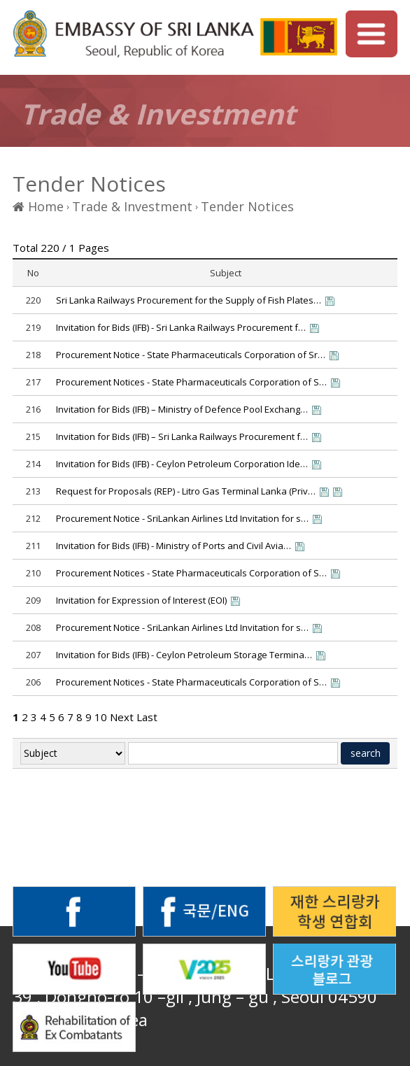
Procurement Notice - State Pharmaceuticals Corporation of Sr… (190, 354)
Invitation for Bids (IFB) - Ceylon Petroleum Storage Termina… (184, 654)
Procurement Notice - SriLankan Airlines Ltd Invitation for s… (182, 518)
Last (146, 717)
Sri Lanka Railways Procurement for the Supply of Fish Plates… (188, 300)
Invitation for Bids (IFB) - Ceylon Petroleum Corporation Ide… (182, 463)
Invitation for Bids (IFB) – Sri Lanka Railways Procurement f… (182, 436)
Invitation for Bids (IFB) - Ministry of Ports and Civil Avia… (173, 545)
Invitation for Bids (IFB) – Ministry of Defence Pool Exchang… (182, 409)
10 (100, 717)
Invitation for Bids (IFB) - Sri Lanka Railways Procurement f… (181, 327)
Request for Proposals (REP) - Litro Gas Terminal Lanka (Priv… (186, 491)
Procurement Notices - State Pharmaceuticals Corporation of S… (191, 382)
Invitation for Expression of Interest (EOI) (141, 600)
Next (122, 717)
